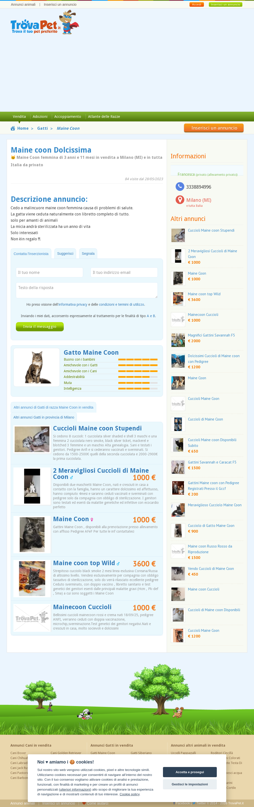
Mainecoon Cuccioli (82, 607)
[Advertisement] (127, 74)
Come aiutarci (95, 803)
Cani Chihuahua (21, 758)
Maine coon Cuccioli (203, 589)
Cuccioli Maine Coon (203, 398)
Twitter (199, 803)
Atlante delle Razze (104, 116)
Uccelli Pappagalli (183, 753)
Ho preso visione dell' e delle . (85, 304)
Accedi (196, 4)
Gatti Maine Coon (103, 753)
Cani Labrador (20, 763)
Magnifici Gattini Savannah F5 (211, 335)
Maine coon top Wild (86, 563)
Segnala (88, 253)
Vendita (19, 116)
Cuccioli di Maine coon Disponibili (214, 609)
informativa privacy (73, 304)
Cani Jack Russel (21, 768)
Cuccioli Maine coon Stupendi (97, 428)
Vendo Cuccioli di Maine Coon (211, 568)
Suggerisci (65, 253)
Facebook (181, 803)
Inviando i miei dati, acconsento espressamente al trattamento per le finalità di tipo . (88, 316)
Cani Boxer (18, 753)
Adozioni (40, 116)
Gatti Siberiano (141, 753)
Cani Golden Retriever (66, 753)
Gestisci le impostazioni (190, 784)
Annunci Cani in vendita (30, 745)
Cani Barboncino (22, 778)
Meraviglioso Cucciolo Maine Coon (215, 505)
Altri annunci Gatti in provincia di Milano (43, 417)
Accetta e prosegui (190, 772)
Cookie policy (129, 794)
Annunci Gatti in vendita (112, 745)
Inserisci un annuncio (60, 4)
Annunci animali (23, 4)
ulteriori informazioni (75, 789)
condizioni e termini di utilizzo (121, 304)
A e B (151, 316)
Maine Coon (73, 519)
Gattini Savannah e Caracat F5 (212, 462)
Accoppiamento (67, 116)
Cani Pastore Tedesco (25, 773)
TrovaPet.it (236, 803)
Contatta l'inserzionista (31, 254)
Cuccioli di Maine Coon (205, 419)
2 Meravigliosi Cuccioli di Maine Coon (101, 473)
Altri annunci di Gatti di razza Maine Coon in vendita (53, 407)
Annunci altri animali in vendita (198, 745)
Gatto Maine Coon (91, 352)
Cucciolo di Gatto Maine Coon (211, 525)
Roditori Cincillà (222, 753)
